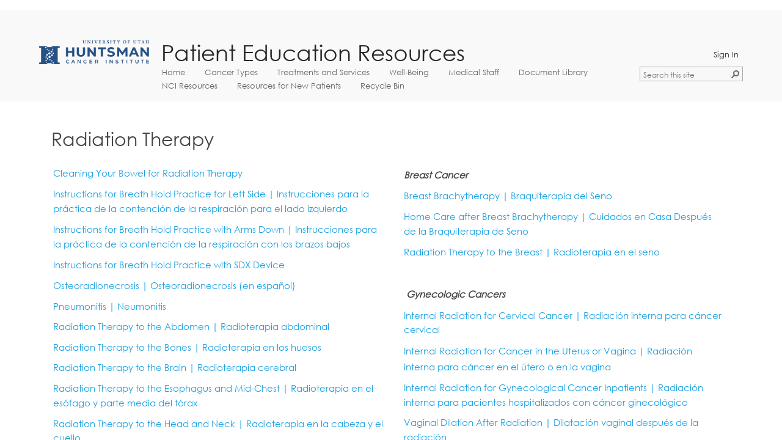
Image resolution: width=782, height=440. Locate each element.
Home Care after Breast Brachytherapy (491, 216)
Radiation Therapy (132, 139)
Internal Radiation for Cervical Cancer (489, 315)
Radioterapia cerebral (246, 367)
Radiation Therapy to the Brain (119, 367)
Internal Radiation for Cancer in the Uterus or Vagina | (524, 351)
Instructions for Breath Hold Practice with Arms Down (168, 229)
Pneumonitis (79, 306)
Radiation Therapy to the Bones (122, 347)
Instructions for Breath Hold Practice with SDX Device (169, 264)
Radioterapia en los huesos (261, 347)
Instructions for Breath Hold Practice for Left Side (159, 194)
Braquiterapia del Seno (561, 195)
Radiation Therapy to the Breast (473, 252)
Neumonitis (141, 306)
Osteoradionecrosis (96, 285)
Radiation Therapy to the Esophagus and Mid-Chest (166, 388)
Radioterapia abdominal (275, 326)
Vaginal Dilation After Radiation (473, 422)
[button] (735, 74)
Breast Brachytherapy (452, 195)
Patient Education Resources (313, 53)
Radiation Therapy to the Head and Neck (144, 423)
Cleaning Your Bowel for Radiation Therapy (148, 173)
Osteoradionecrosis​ (223, 285)
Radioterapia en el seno (607, 252)
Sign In (726, 54)
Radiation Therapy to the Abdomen (131, 326)
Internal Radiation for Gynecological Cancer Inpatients (525, 387)
